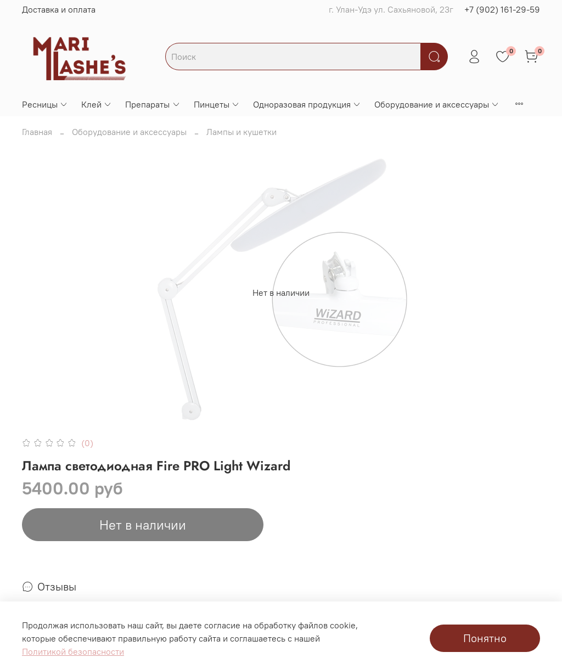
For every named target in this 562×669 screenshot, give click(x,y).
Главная (37, 131)
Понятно (485, 638)
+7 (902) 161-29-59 (502, 9)
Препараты (152, 104)
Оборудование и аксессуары (436, 104)
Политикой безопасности (73, 651)
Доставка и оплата (58, 9)
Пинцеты (217, 104)
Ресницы (45, 104)
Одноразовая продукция (307, 104)
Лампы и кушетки (241, 131)
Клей (96, 104)
